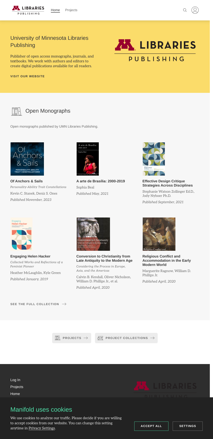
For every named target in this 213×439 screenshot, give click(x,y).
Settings (187, 426)
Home (55, 10)
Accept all (151, 426)
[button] (15, 380)
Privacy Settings (42, 428)
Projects (71, 10)
